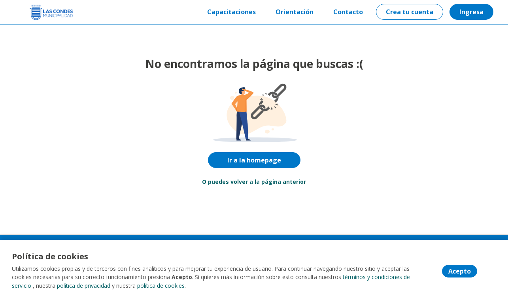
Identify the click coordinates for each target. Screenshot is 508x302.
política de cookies (161, 286)
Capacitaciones (231, 12)
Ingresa (471, 12)
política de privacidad (83, 286)
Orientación (294, 12)
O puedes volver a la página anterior (254, 181)
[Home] (46, 12)
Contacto (348, 12)
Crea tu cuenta (409, 12)
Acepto (459, 271)
